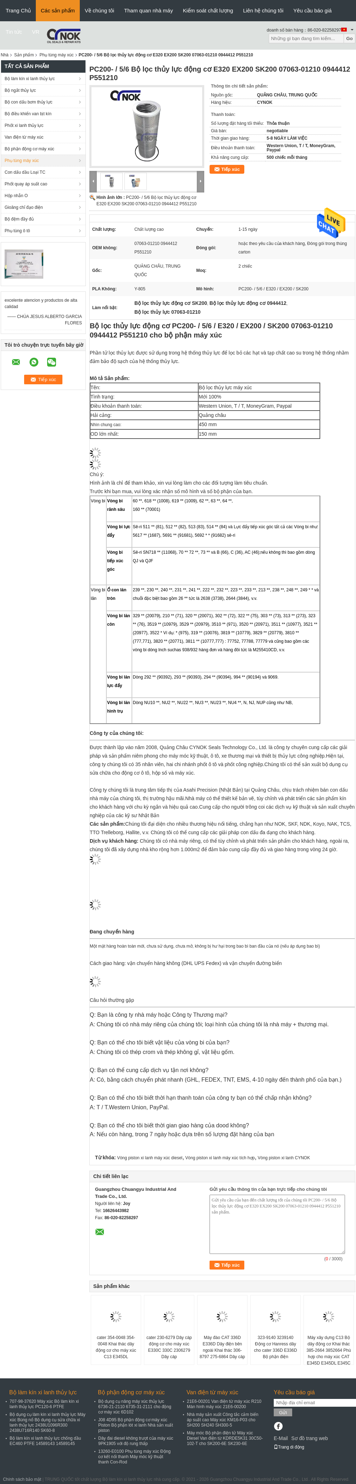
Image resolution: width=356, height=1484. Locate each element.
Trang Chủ (18, 10)
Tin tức (14, 32)
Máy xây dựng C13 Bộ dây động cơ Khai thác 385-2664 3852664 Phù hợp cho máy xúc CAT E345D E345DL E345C (328, 1350)
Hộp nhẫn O (16, 195)
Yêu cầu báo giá (312, 10)
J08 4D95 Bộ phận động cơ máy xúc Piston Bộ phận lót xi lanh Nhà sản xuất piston (135, 1425)
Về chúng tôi (99, 10)
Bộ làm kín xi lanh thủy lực (30, 78)
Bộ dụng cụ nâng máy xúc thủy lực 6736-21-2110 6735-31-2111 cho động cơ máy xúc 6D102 (134, 1407)
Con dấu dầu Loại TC (25, 172)
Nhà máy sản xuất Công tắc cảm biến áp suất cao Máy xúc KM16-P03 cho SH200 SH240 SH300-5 (222, 1420)
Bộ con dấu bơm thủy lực (28, 102)
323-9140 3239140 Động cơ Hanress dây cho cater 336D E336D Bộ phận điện (275, 1347)
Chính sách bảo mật (22, 1479)
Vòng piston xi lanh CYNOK (284, 1157)
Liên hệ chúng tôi (263, 10)
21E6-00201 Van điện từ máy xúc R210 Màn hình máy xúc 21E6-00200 (224, 1404)
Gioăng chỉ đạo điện (24, 207)
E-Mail (281, 1438)
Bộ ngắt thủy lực (20, 90)
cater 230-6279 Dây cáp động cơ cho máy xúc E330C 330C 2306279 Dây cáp (169, 1347)
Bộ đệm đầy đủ (19, 219)
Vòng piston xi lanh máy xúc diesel (149, 1157)
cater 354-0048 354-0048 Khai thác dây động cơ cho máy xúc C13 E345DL (116, 1347)
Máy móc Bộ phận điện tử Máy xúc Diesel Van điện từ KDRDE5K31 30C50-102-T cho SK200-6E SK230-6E (225, 1438)
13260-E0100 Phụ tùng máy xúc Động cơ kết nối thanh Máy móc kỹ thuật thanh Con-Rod (134, 1457)
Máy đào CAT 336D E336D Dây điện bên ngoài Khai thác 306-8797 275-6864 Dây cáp (222, 1347)
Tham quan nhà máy (148, 10)
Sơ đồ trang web (309, 1438)
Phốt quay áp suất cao (26, 184)
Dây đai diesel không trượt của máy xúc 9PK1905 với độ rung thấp (135, 1441)
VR (35, 32)
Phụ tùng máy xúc (56, 54)
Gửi (283, 1412)
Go (349, 38)
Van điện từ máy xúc (24, 137)
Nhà (5, 54)
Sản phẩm (24, 54)
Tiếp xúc (230, 169)
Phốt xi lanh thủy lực (24, 125)
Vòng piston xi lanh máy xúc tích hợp (220, 1157)
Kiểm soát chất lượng (208, 10)
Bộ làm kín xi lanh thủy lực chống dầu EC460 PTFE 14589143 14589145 (45, 1441)
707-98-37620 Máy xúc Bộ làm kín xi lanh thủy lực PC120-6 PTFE (44, 1404)
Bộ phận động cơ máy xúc (29, 148)
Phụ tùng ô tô (17, 230)
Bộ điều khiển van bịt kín (28, 113)
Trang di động (289, 1447)
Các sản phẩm (58, 10)
